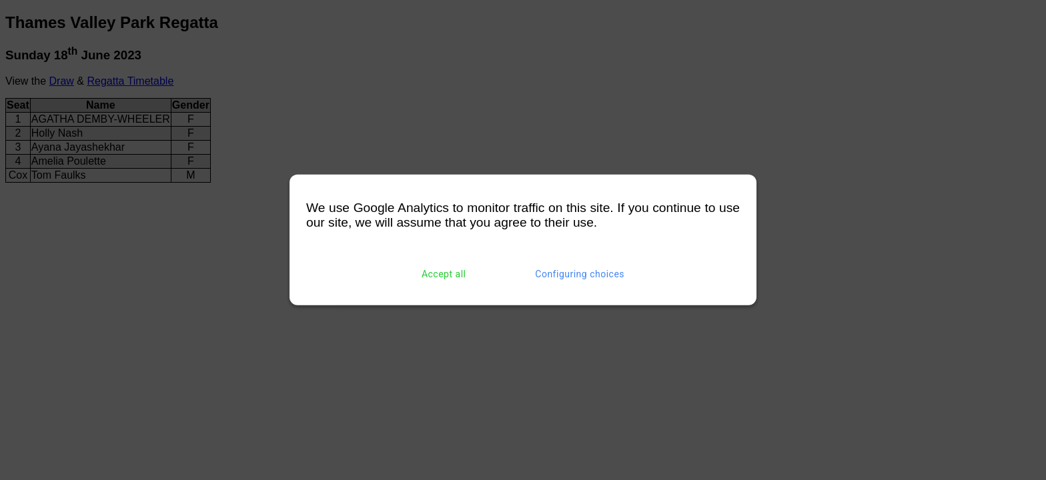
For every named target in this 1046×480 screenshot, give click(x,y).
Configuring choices (580, 274)
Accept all (444, 274)
